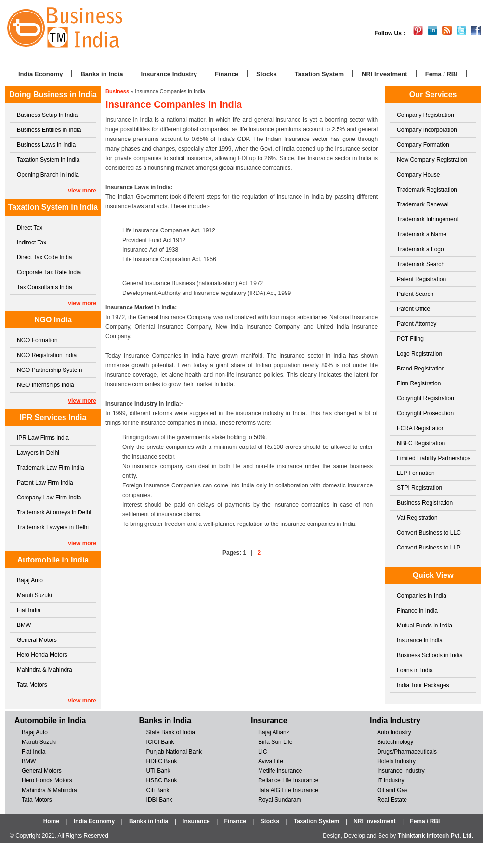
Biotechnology (395, 742)
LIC (262, 751)
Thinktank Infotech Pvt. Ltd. (435, 835)
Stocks (266, 73)
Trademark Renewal (423, 204)
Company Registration (425, 115)
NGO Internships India (45, 385)
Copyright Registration (425, 398)
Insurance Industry (169, 73)
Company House (418, 174)
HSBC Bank (161, 780)
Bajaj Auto (30, 580)
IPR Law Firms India (43, 437)
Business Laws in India (46, 144)
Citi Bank (158, 790)
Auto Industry (394, 732)
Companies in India (421, 595)
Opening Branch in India (48, 174)
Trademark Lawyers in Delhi (53, 527)
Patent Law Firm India (45, 482)
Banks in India (101, 73)
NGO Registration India (47, 355)
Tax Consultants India (44, 287)
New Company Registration (432, 159)
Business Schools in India (430, 655)
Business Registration (425, 502)
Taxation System (319, 73)
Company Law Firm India (49, 497)
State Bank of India (170, 732)
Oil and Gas (392, 790)
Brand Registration (420, 368)
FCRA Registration (420, 428)
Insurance (269, 720)
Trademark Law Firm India (50, 467)
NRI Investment (384, 73)
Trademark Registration (427, 189)
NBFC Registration (421, 443)
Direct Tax (29, 227)
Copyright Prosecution (425, 413)
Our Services (433, 94)
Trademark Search (420, 264)
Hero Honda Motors (42, 654)
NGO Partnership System (49, 370)
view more (82, 190)
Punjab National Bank (174, 751)
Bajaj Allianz (273, 732)
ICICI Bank (160, 742)
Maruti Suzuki (34, 595)
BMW (24, 625)
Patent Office (413, 309)
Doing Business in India (52, 94)
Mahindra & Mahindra (44, 669)
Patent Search (415, 294)
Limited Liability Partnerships (433, 458)
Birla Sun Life (275, 742)
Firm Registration (419, 383)
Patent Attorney (416, 323)
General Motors (37, 640)
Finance (226, 73)
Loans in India (415, 670)
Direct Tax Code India (44, 257)
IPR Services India (53, 417)
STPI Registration (419, 488)
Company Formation (423, 144)
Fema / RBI (441, 73)
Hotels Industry (396, 761)
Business (117, 91)
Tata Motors (32, 684)
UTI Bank (158, 770)
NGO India (53, 320)
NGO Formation (37, 340)
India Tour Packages (423, 685)
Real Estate (392, 799)
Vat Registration (417, 517)
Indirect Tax (31, 242)
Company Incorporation (427, 130)
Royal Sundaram (279, 799)
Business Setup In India (47, 115)
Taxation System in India (48, 159)
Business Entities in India (49, 130)
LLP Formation (416, 473)
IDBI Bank (159, 799)
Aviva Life (270, 761)
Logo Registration (419, 353)
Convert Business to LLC (429, 532)
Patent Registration (421, 279)
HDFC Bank (161, 761)
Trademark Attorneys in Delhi (54, 512)
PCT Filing (410, 338)
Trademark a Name (421, 234)
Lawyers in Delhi (38, 452)
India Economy (40, 73)
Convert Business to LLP (428, 547)
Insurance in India (420, 640)
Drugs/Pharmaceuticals (407, 751)
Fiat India (28, 610)
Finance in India (417, 610)
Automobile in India (53, 560)
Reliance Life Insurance (288, 780)
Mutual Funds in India (424, 625)
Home (51, 821)
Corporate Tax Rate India (49, 272)
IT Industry (390, 780)
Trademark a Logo (420, 249)
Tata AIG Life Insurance (288, 790)
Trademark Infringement (427, 219)
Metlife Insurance (280, 770)
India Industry (395, 720)
